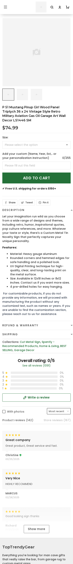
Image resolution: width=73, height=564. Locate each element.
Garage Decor (24, 350)
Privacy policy (12, 517)
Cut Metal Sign (30, 342)
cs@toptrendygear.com (51, 473)
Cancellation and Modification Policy (28, 547)
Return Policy (11, 541)
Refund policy (12, 535)
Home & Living (49, 346)
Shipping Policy (12, 529)
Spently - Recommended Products (28, 344)
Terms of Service (14, 523)
